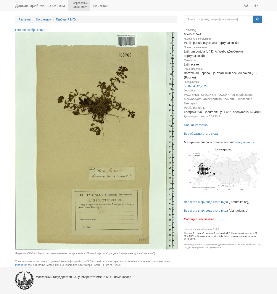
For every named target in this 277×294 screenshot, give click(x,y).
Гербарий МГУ (66, 19)
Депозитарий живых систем (40, 5)
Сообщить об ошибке (199, 219)
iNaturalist (21, 265)
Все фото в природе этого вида (206, 202)
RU (245, 5)
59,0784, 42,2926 (196, 86)
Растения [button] (79, 6)
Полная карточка (196, 125)
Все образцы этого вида (201, 133)
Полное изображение (30, 30)
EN (256, 5)
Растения (25, 19)
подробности (245, 142)
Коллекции (100, 5)
